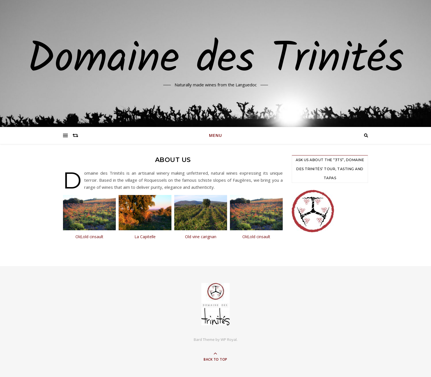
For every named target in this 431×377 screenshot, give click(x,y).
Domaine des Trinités (215, 60)
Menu (215, 135)
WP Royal (229, 339)
